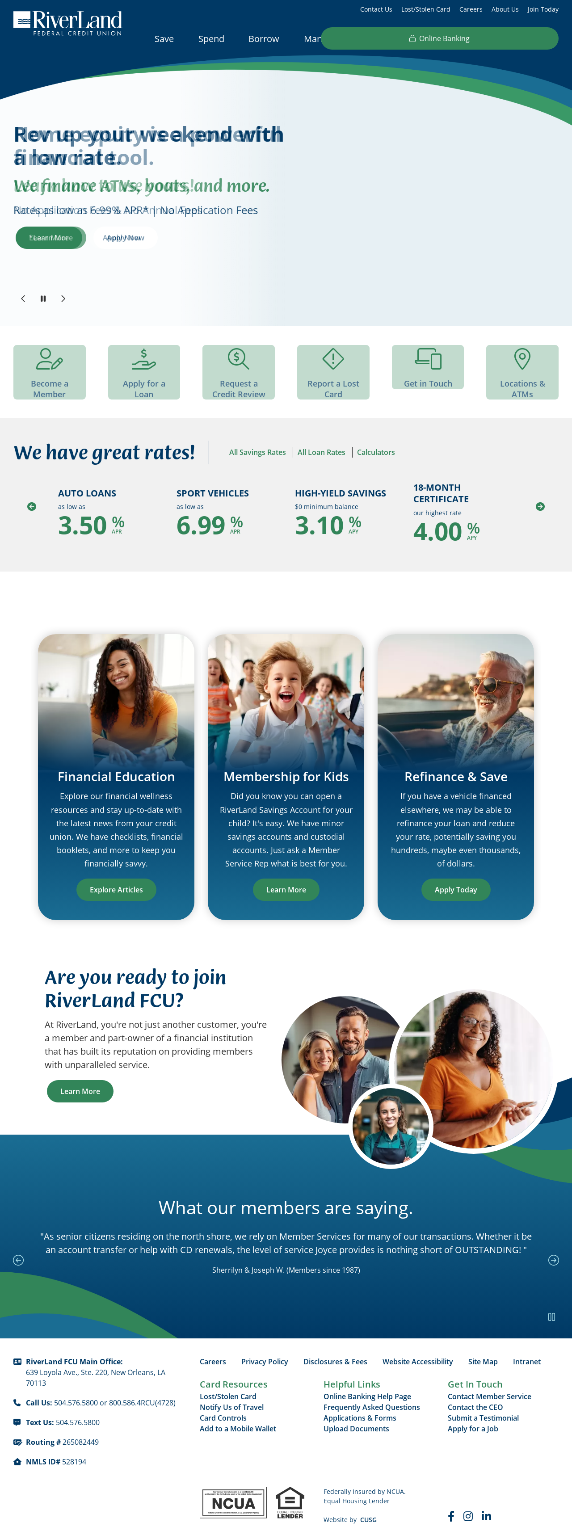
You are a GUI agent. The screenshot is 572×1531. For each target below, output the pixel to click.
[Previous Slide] (20, 1237)
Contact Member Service (489, 1385)
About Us (505, 9)
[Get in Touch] (428, 368)
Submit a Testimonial (483, 1407)
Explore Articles (116, 878)
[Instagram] (468, 1505)
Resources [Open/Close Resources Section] (382, 38)
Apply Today (456, 878)
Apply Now (125, 238)
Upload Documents (356, 1417)
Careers (471, 9)
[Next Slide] (552, 1237)
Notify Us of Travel (232, 1396)
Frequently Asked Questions (372, 1396)
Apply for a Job (473, 1417)
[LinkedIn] (486, 1505)
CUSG (368, 1508)
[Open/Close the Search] (431, 38)
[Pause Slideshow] (43, 298)
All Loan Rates (321, 454)
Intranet (527, 1350)
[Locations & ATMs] (522, 373)
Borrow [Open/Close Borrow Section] (263, 38)
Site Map (483, 1350)
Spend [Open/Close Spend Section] (211, 38)
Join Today (543, 9)
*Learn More (51, 238)
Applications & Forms (360, 1407)
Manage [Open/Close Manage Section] (320, 38)
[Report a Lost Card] (333, 373)
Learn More (286, 878)
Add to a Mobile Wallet (238, 1417)
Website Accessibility (418, 1350)
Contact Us (376, 9)
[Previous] (23, 298)
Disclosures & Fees (335, 1350)
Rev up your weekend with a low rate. (148, 145)
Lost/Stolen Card (425, 9)
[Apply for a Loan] (144, 368)
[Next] (62, 298)
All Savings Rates (257, 454)
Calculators (376, 454)
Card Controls (223, 1407)
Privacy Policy (264, 1350)
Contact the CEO (475, 1396)
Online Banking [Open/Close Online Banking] (504, 38)
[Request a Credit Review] (238, 373)
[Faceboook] (451, 1505)
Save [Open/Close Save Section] (164, 38)
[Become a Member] (49, 373)
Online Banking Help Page (367, 1385)
